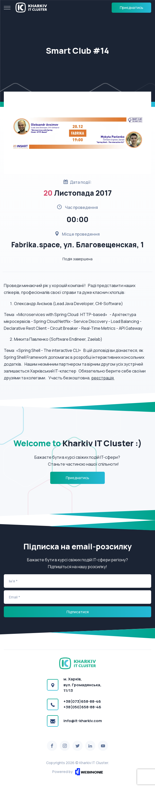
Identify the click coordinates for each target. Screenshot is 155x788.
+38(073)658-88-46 (82, 701)
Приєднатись (131, 7)
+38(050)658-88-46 (82, 707)
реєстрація (102, 378)
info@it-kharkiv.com (82, 720)
